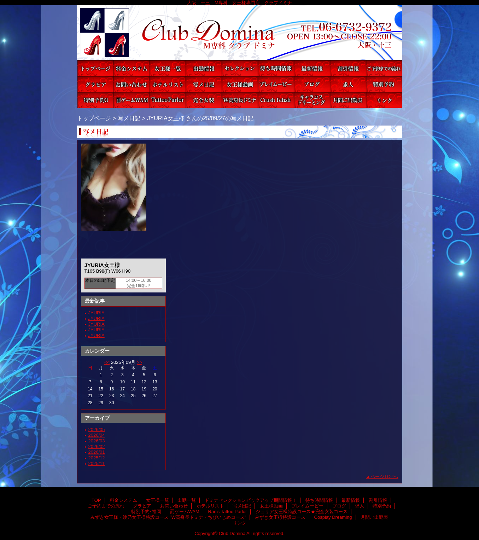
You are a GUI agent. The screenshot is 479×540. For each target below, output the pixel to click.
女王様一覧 (168, 68)
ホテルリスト (168, 84)
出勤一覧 (204, 68)
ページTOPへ (384, 476)
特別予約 (384, 84)
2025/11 (96, 463)
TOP (95, 68)
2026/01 (96, 452)
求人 (348, 84)
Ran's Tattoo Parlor (168, 100)
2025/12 (96, 457)
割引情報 (348, 68)
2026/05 (96, 429)
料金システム (131, 68)
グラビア (95, 84)
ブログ (312, 84)
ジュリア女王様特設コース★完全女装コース (204, 100)
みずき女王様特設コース (276, 100)
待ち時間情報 (276, 68)
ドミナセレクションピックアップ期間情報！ (240, 68)
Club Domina (239, 32)
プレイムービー (276, 84)
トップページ (94, 118)
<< (107, 362)
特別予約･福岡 (95, 100)
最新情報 (312, 68)
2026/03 (96, 440)
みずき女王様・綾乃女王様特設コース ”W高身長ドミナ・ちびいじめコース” (240, 100)
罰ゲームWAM (131, 100)
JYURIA (96, 312)
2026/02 (96, 446)
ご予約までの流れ (384, 68)
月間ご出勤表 (348, 100)
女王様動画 (240, 84)
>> (139, 362)
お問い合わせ (131, 84)
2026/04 (96, 435)
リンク (384, 100)
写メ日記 (204, 84)
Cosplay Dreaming (312, 100)
